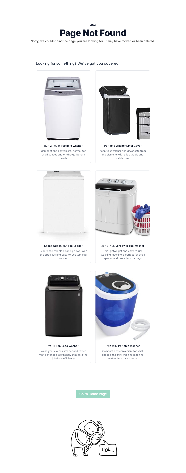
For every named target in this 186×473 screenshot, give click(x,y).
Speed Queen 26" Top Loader (63, 245)
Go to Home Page (93, 394)
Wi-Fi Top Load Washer (63, 345)
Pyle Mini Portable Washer (123, 345)
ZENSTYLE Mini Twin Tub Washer (122, 245)
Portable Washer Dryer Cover (122, 145)
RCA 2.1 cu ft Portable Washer (63, 145)
